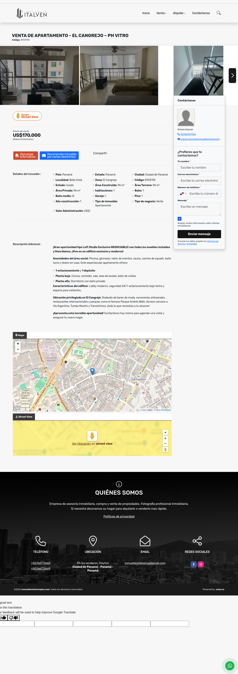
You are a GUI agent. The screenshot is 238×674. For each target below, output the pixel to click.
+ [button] (18, 344)
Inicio (146, 13)
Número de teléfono (189, 187)
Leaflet (143, 410)
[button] (105, 101)
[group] (39, 75)
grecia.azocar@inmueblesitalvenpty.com (203, 139)
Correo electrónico (189, 174)
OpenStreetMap (163, 410)
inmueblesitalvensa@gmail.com (145, 563)
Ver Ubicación (82, 443)
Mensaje (183, 200)
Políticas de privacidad (119, 516)
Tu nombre (184, 161)
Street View (27, 116)
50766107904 (188, 134)
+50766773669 (40, 563)
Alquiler (178, 13)
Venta (160, 13)
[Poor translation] (14, 618)
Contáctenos (201, 13)
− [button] (18, 349)
